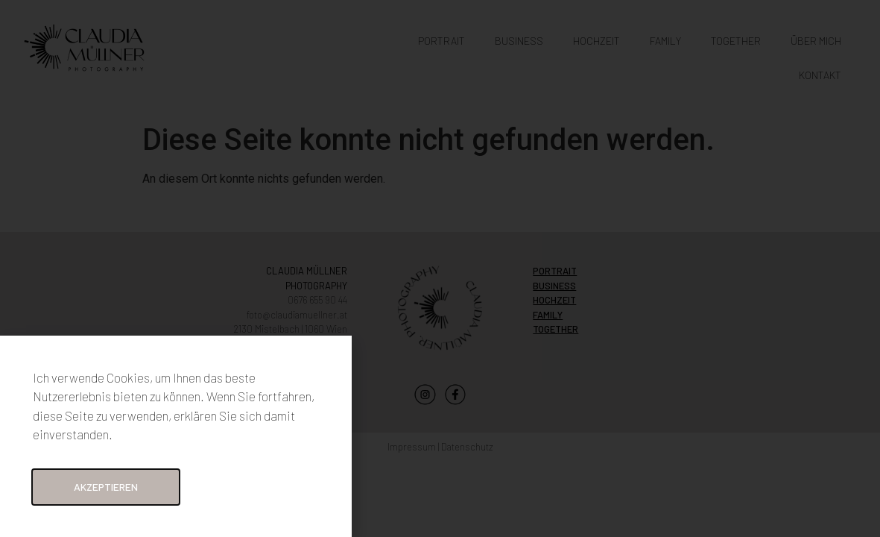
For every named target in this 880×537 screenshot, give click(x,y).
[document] (440, 268)
